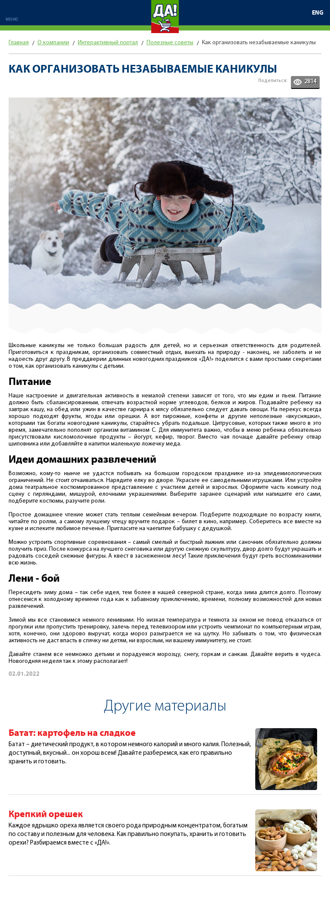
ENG (318, 12)
